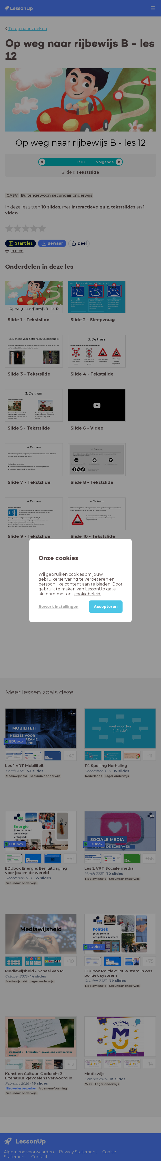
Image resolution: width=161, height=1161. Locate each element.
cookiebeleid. (87, 593)
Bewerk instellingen (58, 606)
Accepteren (106, 606)
